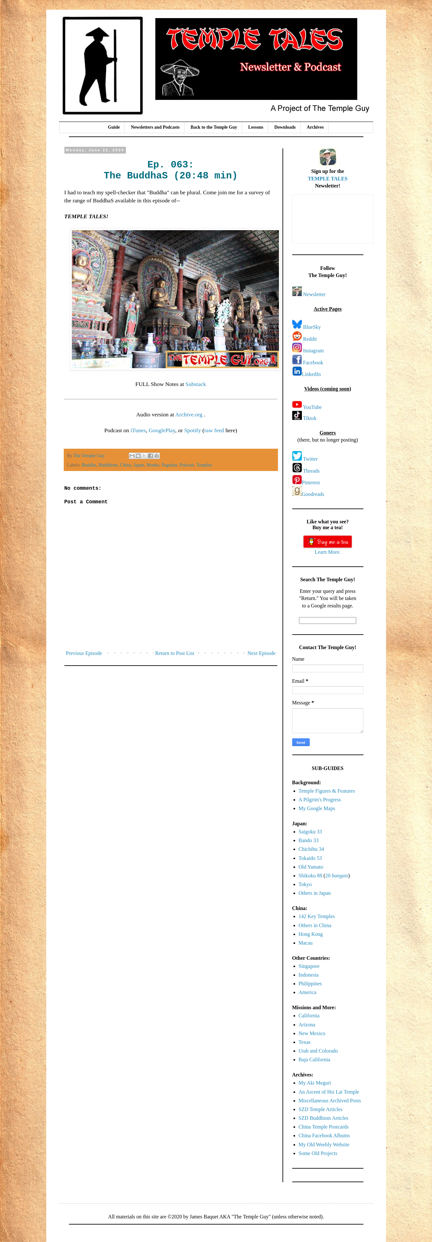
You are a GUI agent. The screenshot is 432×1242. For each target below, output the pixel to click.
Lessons (255, 127)
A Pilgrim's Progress (320, 799)
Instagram (313, 350)
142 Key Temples (317, 916)
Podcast (187, 464)
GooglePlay (162, 430)
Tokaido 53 (310, 858)
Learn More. (328, 552)
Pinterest (311, 482)
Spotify (192, 430)
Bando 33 (309, 840)
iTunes (138, 430)
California (309, 1015)
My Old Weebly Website (324, 1144)
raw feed (214, 430)
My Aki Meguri (315, 1083)
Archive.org (189, 414)
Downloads (285, 127)
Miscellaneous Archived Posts (330, 1100)
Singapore (309, 966)
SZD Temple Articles (320, 1109)
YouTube (312, 407)
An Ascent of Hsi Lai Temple (329, 1092)
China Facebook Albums (324, 1135)
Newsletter (314, 294)
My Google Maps (317, 808)
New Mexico (312, 1033)
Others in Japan (315, 893)
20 (336, 875)
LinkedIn (311, 374)
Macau (306, 943)
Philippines (310, 983)
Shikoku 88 (310, 875)
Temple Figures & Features (327, 791)
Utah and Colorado (318, 1051)
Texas (305, 1042)
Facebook (313, 362)
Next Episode (262, 653)
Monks (152, 464)
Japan (138, 464)
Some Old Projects (318, 1153)
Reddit (310, 339)
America (307, 992)
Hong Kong (311, 934)
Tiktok (309, 418)
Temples (204, 464)
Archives (315, 127)
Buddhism (107, 464)
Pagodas (169, 464)
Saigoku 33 (310, 831)
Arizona (307, 1024)
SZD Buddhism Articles (324, 1118)
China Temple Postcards (324, 1127)
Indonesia (309, 975)
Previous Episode (84, 653)
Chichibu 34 (311, 849)
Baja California (314, 1059)
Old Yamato (311, 867)
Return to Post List (174, 653)
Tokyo (305, 884)
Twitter (310, 459)
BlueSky (312, 327)
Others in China (315, 925)
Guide (114, 127)
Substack (195, 384)
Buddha (89, 464)
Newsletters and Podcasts (155, 127)
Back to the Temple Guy (214, 127)
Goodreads (313, 494)
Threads (311, 471)
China (125, 464)
